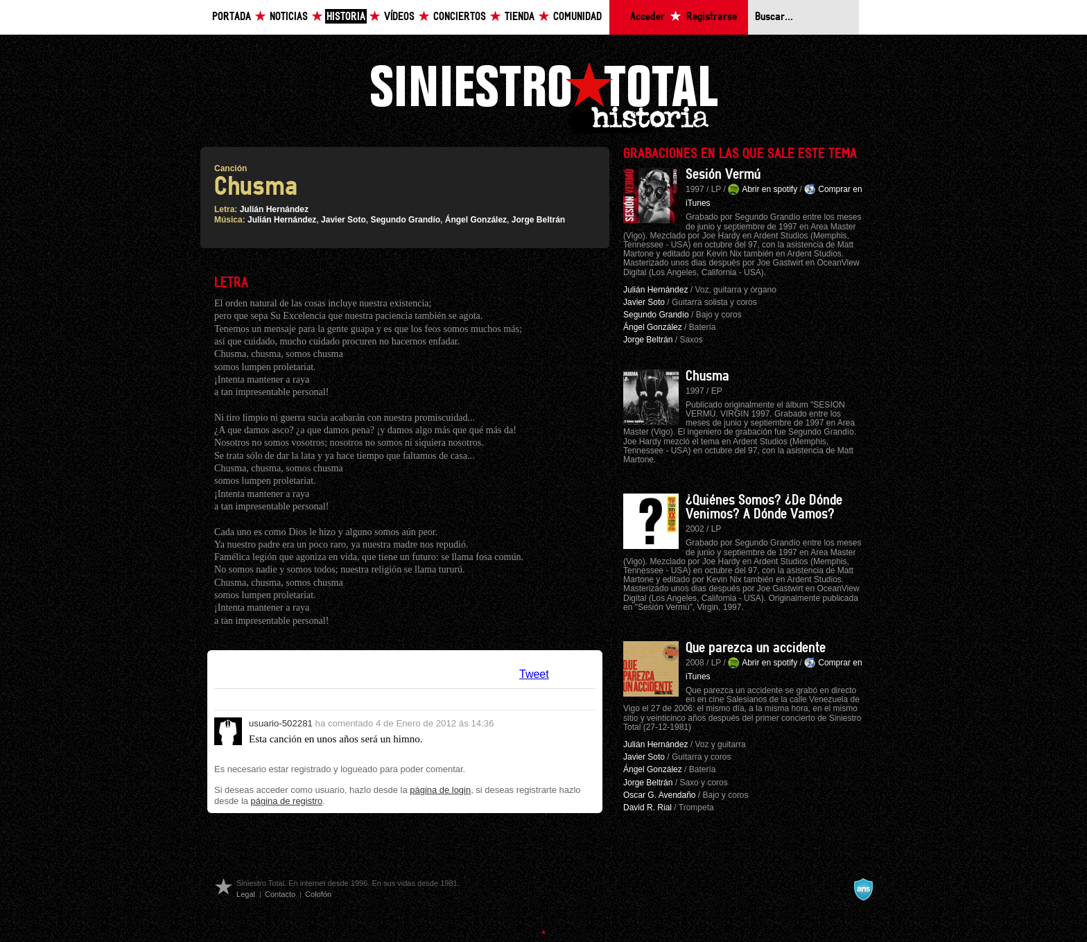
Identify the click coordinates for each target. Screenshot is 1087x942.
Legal (245, 894)
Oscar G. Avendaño (659, 795)
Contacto (280, 894)
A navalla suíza (863, 889)
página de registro (287, 801)
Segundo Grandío (405, 220)
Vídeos (399, 17)
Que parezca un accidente (756, 648)
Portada (231, 17)
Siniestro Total (543, 96)
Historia (346, 17)
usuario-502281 (281, 723)
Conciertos (459, 17)
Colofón (318, 894)
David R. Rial (647, 807)
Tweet (534, 674)
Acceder (647, 17)
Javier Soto (343, 220)
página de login (440, 790)
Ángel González (476, 220)
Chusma (707, 376)
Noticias (289, 17)
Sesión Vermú (723, 174)
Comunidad (577, 17)
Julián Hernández (274, 209)
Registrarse (711, 17)
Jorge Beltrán (538, 220)
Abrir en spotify (769, 189)
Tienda (519, 17)
